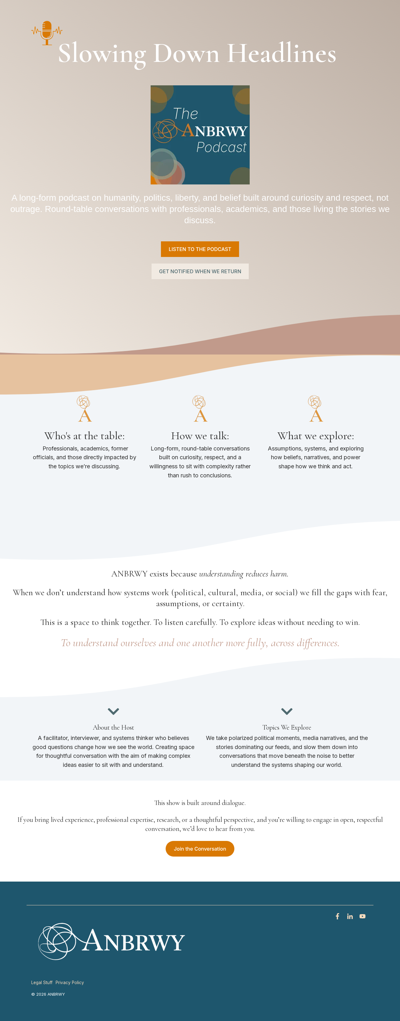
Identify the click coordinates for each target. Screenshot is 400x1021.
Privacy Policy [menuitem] (70, 982)
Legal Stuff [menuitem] (41, 982)
